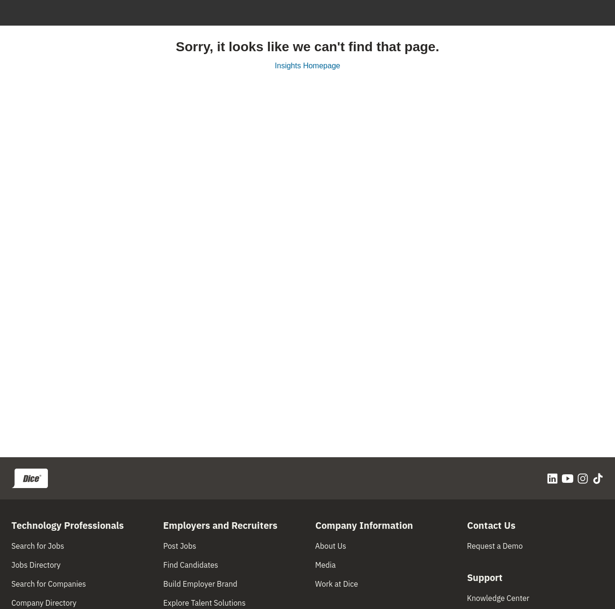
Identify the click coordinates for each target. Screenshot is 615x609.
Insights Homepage (307, 66)
